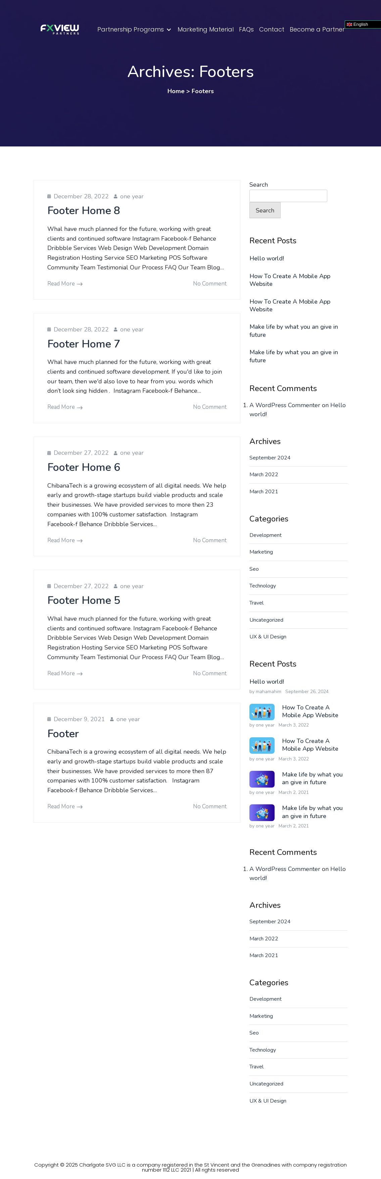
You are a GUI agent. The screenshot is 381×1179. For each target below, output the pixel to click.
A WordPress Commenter (284, 405)
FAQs (246, 29)
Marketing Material (206, 29)
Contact (271, 29)
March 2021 (263, 491)
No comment (210, 284)
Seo (254, 569)
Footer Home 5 (83, 600)
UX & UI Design (267, 636)
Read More (61, 284)
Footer (63, 734)
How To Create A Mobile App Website (289, 280)
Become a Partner (317, 29)
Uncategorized (266, 620)
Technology (262, 586)
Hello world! (266, 258)
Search (258, 185)
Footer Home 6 (83, 467)
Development (265, 535)
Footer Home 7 (83, 344)
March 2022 (263, 474)
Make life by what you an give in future (293, 330)
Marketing (261, 552)
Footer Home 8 (83, 210)
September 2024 (270, 457)
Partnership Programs (130, 29)
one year (132, 196)
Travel (256, 603)
